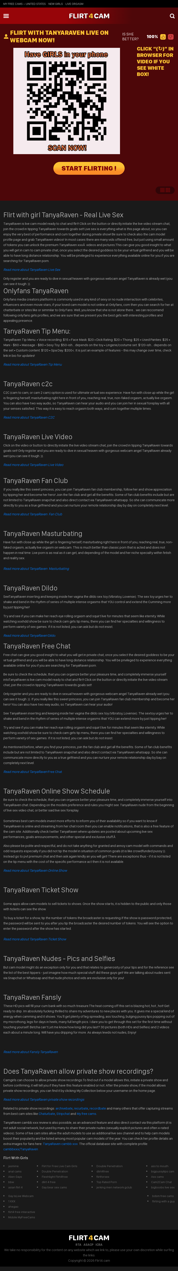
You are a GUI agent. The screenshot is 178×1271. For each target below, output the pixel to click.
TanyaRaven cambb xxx (60, 1144)
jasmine (13, 1166)
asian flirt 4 (15, 1187)
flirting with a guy (163, 1201)
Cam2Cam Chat (161, 1182)
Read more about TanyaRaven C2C (28, 417)
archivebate (64, 1108)
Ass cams (157, 1176)
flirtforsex (102, 1176)
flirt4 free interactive (21, 1212)
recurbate (81, 1108)
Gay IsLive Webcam (21, 1196)
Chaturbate (47, 1114)
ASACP (88, 1244)
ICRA (99, 1244)
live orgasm (74, 4)
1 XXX (11, 1201)
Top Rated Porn (106, 1182)
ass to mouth (159, 1166)
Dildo (29, 635)
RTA (78, 1244)
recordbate (98, 1108)
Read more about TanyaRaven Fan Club (32, 514)
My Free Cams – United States (24, 4)
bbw (11, 1182)
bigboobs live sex (163, 1187)
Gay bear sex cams (54, 1187)
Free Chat (32, 772)
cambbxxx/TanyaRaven (20, 1149)
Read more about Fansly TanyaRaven (30, 1052)
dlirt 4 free (49, 1182)
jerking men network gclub (114, 1187)
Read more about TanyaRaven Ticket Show (34, 939)
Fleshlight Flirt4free (55, 1176)
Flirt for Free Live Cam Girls (59, 1166)
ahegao (13, 1206)
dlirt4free (102, 1171)
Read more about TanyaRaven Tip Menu (32, 364)
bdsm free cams (163, 1196)
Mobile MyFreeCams (21, 1217)
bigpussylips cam (162, 1171)
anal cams (15, 1171)
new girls (55, 4)
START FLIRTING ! (89, 168)
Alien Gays (15, 1176)
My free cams (86, 1114)
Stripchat (63, 1114)
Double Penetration (55, 1171)
